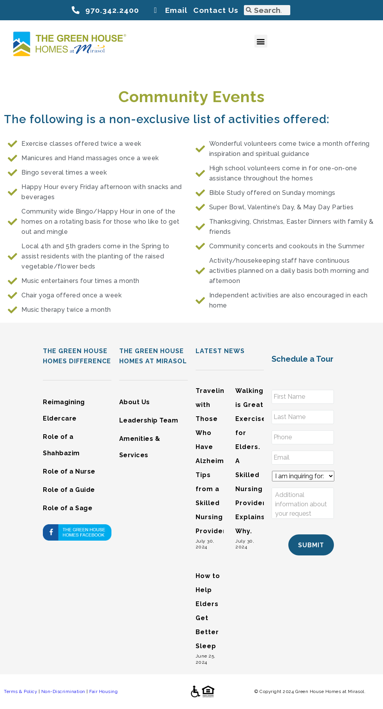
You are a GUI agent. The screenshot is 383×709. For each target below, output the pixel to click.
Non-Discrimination (63, 691)
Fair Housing (103, 691)
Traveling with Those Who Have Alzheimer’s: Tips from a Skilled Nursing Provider (217, 461)
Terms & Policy (20, 691)
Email (176, 10)
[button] (261, 41)
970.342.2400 (112, 10)
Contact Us (215, 10)
